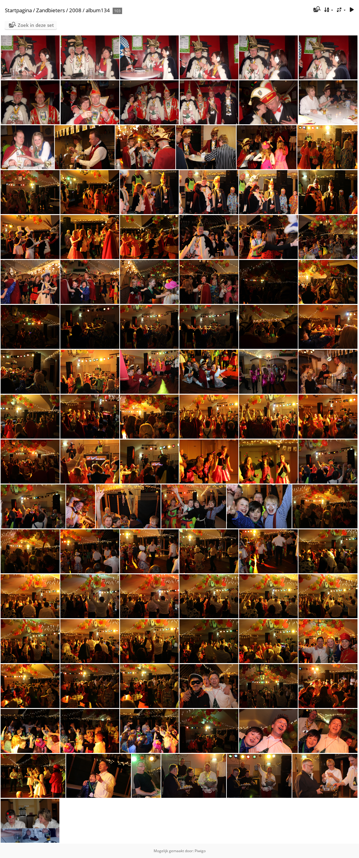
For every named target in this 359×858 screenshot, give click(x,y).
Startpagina (18, 10)
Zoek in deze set (36, 25)
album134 (98, 10)
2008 (75, 10)
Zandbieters (50, 10)
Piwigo (200, 850)
